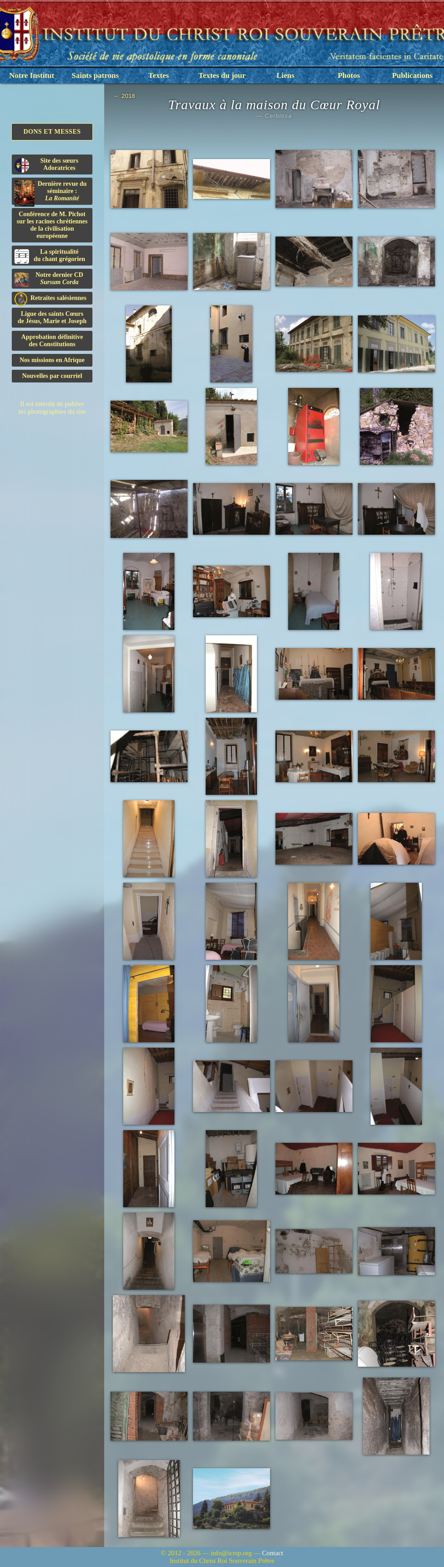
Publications (412, 75)
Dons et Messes (52, 131)
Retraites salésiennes (50, 298)
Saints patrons (95, 75)
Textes (158, 75)
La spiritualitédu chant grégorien (49, 256)
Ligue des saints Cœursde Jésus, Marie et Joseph (52, 317)
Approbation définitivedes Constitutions (52, 341)
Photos (349, 75)
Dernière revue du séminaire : (50, 192)
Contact (272, 1553)
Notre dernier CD (48, 279)
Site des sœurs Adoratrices (46, 165)
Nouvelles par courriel (52, 375)
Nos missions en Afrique (52, 360)
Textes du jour (222, 75)
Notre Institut (31, 75)
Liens (285, 75)
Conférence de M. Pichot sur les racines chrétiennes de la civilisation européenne (52, 225)
